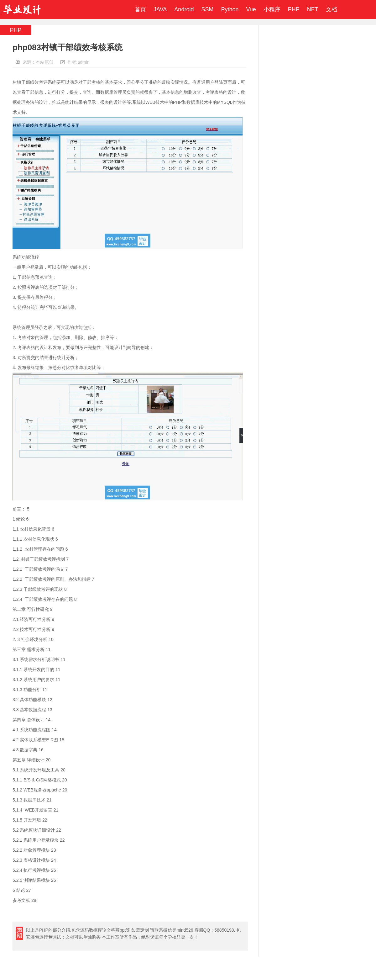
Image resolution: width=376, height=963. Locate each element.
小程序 (272, 9)
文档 (331, 9)
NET (312, 9)
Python (229, 9)
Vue (251, 9)
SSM (207, 9)
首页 (140, 9)
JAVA (160, 9)
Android (184, 9)
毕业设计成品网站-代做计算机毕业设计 (21, 9)
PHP (294, 9)
